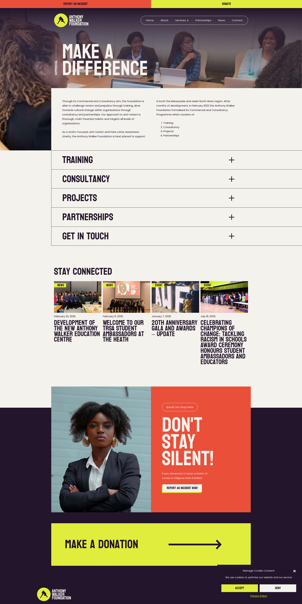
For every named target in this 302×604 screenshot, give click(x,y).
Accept (239, 588)
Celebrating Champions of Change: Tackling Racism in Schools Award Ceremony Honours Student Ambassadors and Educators (224, 342)
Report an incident (75, 4)
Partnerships (203, 20)
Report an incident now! (182, 488)
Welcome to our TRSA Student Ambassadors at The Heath (123, 331)
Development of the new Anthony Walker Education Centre (77, 331)
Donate (226, 4)
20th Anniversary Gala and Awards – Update (174, 328)
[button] (294, 571)
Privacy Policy (258, 596)
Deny (278, 588)
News (221, 20)
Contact (237, 20)
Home (150, 20)
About (164, 20)
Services (180, 20)
